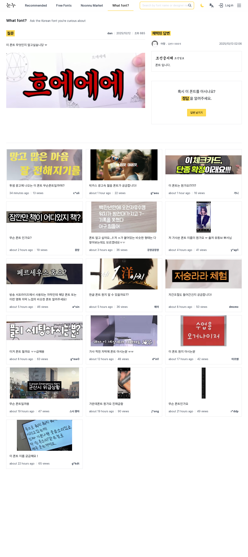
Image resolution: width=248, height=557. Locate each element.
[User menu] (211, 5)
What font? (120, 5)
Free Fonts (63, 5)
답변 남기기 (196, 112)
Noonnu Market (92, 5)
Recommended (36, 5)
